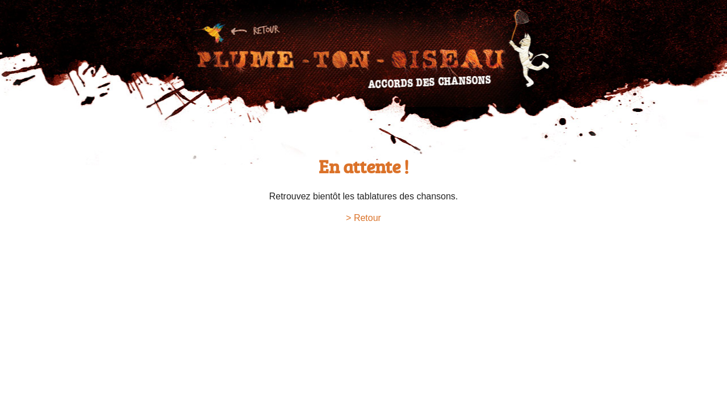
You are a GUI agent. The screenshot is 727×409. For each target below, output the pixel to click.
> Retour (363, 218)
